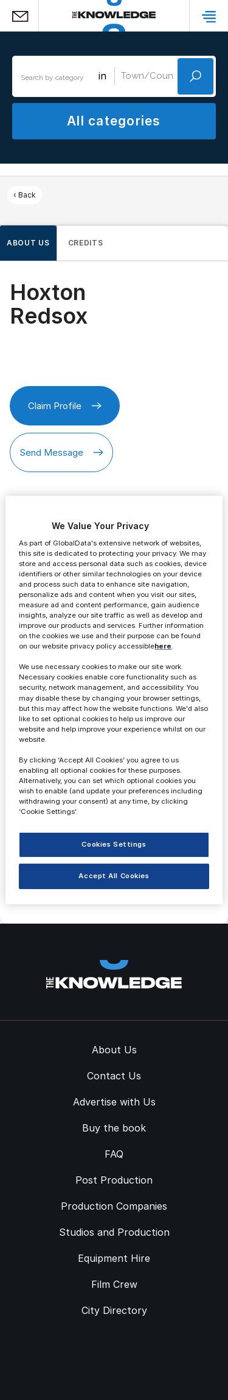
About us (28, 242)
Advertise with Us (114, 1102)
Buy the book (114, 1128)
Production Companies (114, 1206)
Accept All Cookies (113, 876)
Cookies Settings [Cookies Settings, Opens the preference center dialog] (113, 844)
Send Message (61, 452)
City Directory (114, 1310)
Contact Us (114, 1076)
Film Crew (114, 1284)
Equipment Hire (114, 1258)
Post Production (114, 1180)
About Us (114, 1050)
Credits (85, 242)
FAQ (114, 1154)
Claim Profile (65, 406)
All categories (114, 120)
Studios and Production (114, 1232)
